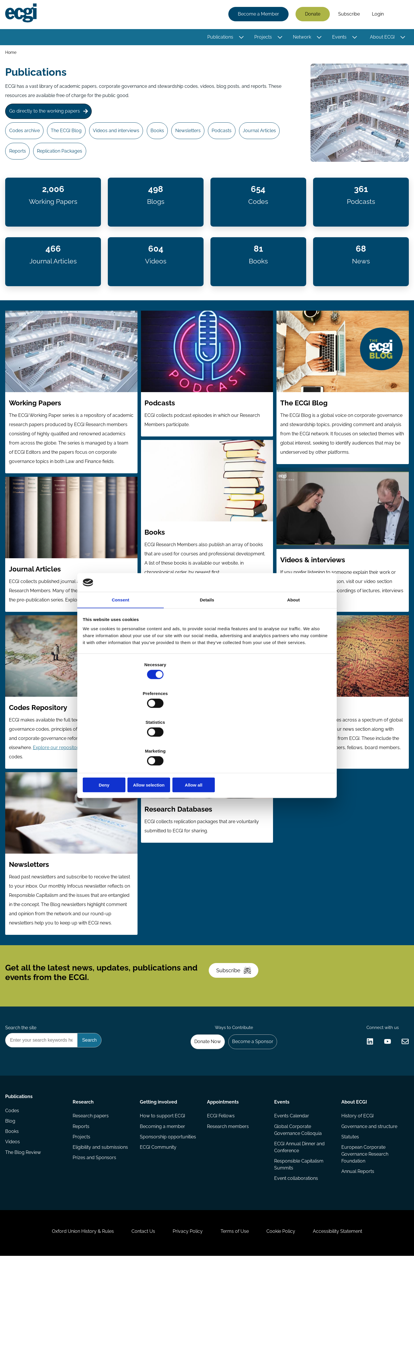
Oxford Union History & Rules (69, 1339)
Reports (67, 162)
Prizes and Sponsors (95, 1252)
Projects (261, 38)
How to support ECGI (163, 1206)
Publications (219, 38)
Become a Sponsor (249, 1127)
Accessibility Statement (351, 1339)
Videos (14, 1240)
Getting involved (159, 1190)
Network (300, 38)
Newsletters (203, 139)
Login (376, 15)
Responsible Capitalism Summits (298, 1258)
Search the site (22, 1112)
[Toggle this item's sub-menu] (239, 38)
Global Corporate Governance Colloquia (297, 1221)
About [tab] (293, 645)
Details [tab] (207, 645)
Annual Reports (356, 1266)
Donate (311, 15)
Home (12, 54)
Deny (124, 741)
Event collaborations (295, 1273)
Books (169, 139)
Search (397, 15)
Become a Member (256, 15)
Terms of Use (237, 1339)
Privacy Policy (185, 1339)
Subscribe (347, 15)
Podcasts (241, 139)
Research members (228, 1217)
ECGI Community (158, 1240)
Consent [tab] (120, 645)
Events (337, 38)
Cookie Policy (288, 1339)
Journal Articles (28, 162)
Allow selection (207, 741)
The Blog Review (25, 1252)
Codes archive (27, 139)
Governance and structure (368, 1217)
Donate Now (201, 1127)
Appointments (223, 1190)
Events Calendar (291, 1206)
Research (84, 1190)
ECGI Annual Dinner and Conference (299, 1239)
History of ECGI (356, 1206)
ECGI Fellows (221, 1206)
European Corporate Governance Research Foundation (363, 1247)
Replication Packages (113, 162)
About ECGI (380, 38)
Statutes (349, 1229)
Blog (12, 1217)
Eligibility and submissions (101, 1240)
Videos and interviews (125, 139)
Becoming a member (163, 1217)
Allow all (290, 741)
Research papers (92, 1206)
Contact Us (135, 1339)
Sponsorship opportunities (168, 1229)
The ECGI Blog (72, 139)
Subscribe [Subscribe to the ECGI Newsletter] (238, 1046)
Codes (14, 1206)
